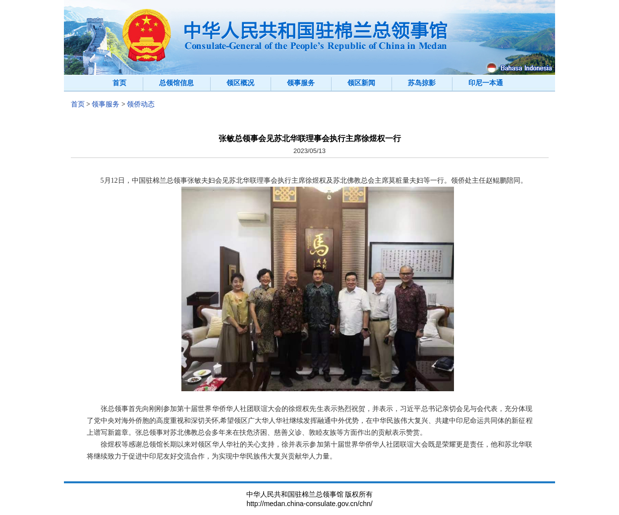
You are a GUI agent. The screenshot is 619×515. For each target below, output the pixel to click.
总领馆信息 (176, 83)
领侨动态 (141, 104)
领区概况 (240, 83)
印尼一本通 (485, 83)
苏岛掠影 (422, 83)
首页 (119, 83)
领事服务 (301, 83)
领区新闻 (361, 83)
